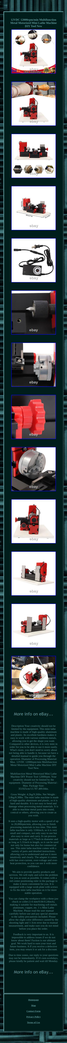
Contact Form (33, 1011)
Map (33, 1005)
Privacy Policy (33, 1016)
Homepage (33, 999)
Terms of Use (33, 1022)
